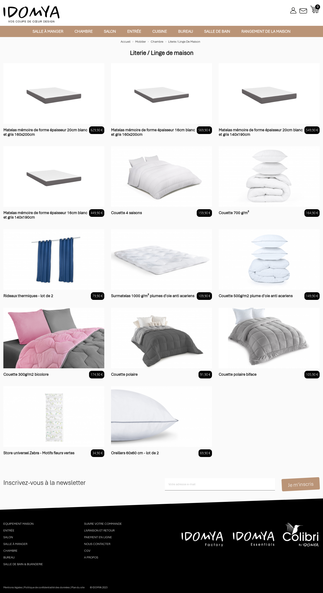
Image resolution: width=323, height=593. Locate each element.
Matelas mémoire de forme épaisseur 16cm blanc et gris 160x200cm (153, 132)
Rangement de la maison (265, 31)
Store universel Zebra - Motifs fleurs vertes (38, 452)
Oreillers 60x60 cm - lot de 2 (135, 452)
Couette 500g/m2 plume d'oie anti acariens (255, 295)
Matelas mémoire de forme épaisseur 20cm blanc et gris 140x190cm (261, 132)
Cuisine (159, 31)
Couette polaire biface (237, 374)
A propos (91, 557)
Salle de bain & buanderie (23, 564)
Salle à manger (48, 31)
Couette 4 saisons (126, 212)
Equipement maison (18, 524)
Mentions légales (12, 587)
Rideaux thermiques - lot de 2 (28, 295)
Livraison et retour (99, 530)
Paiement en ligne (98, 537)
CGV (87, 551)
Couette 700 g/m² (234, 212)
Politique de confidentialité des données (47, 587)
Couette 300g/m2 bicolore (25, 374)
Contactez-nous (303, 9)
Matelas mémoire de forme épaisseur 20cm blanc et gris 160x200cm (45, 132)
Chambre (83, 31)
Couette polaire (124, 374)
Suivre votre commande (103, 524)
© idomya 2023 (98, 587)
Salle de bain (217, 31)
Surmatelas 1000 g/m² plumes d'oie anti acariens (152, 295)
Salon (110, 31)
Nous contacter (97, 544)
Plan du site (78, 587)
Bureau (185, 31)
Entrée (134, 31)
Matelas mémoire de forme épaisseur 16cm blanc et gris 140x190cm (45, 215)
